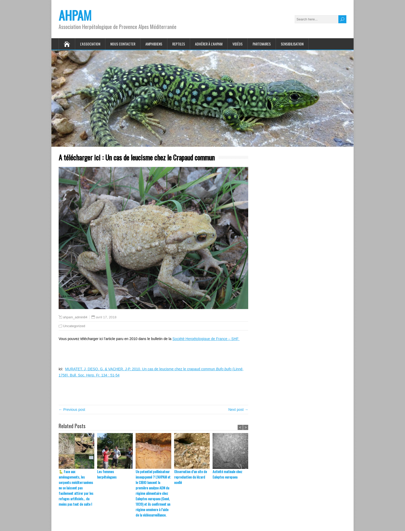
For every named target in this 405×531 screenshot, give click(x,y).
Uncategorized (74, 326)
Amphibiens (153, 44)
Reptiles (178, 44)
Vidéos (237, 44)
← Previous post (72, 409)
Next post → (238, 409)
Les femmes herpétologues (106, 474)
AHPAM (75, 15)
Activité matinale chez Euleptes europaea (227, 474)
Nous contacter (122, 44)
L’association (90, 44)
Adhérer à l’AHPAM (208, 44)
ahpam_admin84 (75, 317)
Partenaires (262, 44)
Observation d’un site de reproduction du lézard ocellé (190, 477)
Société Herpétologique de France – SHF (206, 339)
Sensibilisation (292, 44)
